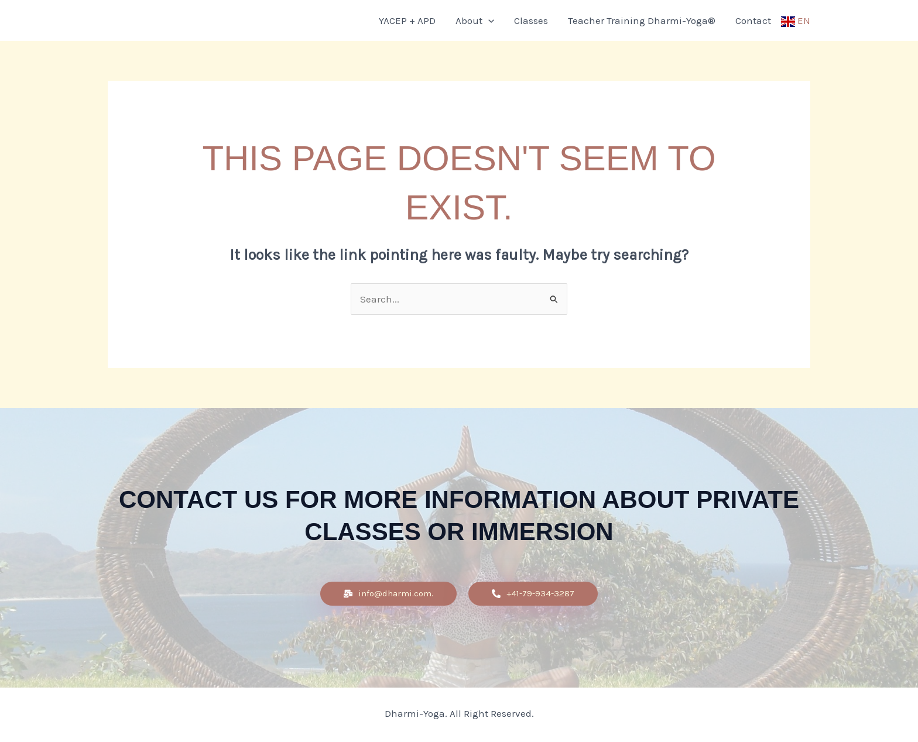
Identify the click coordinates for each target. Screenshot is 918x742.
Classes (531, 20)
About (474, 20)
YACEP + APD (407, 20)
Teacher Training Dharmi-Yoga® (641, 20)
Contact (753, 20)
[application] (488, 20)
